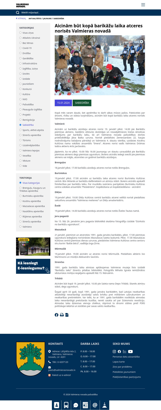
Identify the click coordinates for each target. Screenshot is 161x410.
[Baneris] (33, 244)
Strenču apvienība (31, 135)
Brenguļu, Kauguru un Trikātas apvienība (32, 189)
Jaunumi (85, 405)
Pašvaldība (27, 104)
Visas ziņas (27, 32)
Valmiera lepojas (30, 150)
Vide (24, 165)
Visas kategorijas (31, 182)
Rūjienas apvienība (32, 216)
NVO (24, 99)
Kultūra (26, 94)
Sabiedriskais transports (66, 405)
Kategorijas (26, 27)
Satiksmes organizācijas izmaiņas (104, 405)
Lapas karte (119, 361)
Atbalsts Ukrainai (31, 37)
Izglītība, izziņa (30, 68)
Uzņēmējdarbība (31, 145)
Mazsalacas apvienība (33, 206)
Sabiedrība (27, 125)
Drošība (26, 53)
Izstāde (26, 78)
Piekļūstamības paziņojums (127, 376)
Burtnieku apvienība (32, 196)
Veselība (26, 155)
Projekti (26, 114)
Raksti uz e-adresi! (61, 375)
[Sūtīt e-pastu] (50, 367)
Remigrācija (28, 119)
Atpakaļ (21, 18)
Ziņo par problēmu (122, 366)
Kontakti (56, 405)
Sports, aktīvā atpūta (33, 130)
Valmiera (27, 226)
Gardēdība (27, 58)
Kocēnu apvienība (31, 201)
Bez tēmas (27, 42)
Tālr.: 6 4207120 (60, 361)
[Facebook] (57, 315)
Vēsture (26, 160)
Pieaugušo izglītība (32, 109)
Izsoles (26, 73)
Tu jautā (75, 405)
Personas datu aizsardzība (126, 356)
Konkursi (27, 89)
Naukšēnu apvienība (33, 211)
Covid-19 (26, 48)
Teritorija (25, 177)
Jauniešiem (28, 84)
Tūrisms (26, 140)
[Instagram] (115, 351)
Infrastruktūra (29, 63)
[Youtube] (131, 351)
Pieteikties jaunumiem (95, 405)
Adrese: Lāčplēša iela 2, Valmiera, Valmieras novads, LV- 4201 (62, 354)
